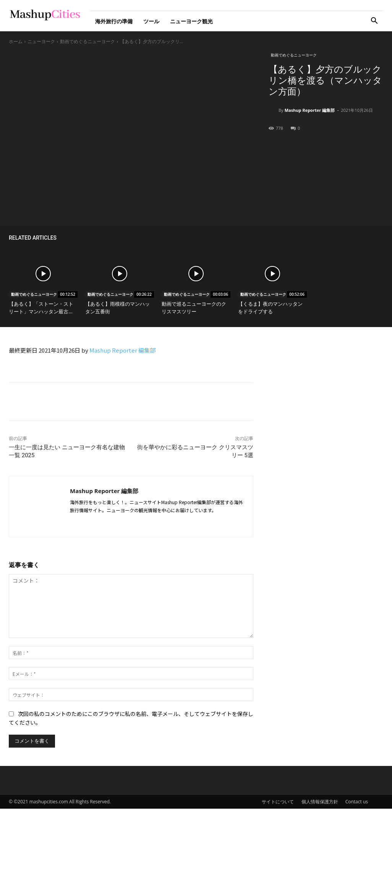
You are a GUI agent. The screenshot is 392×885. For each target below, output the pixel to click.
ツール (151, 21)
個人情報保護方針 (319, 801)
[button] (374, 21)
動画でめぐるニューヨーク (87, 41)
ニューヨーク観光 (191, 21)
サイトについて (278, 801)
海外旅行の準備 (114, 21)
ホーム (16, 41)
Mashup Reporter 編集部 (310, 110)
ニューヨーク (41, 41)
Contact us (356, 801)
